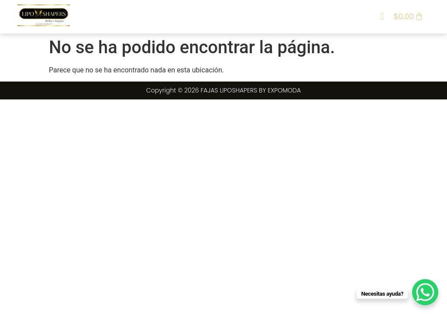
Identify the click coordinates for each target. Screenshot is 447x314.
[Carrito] (408, 16)
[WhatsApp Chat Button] (425, 292)
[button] (382, 17)
